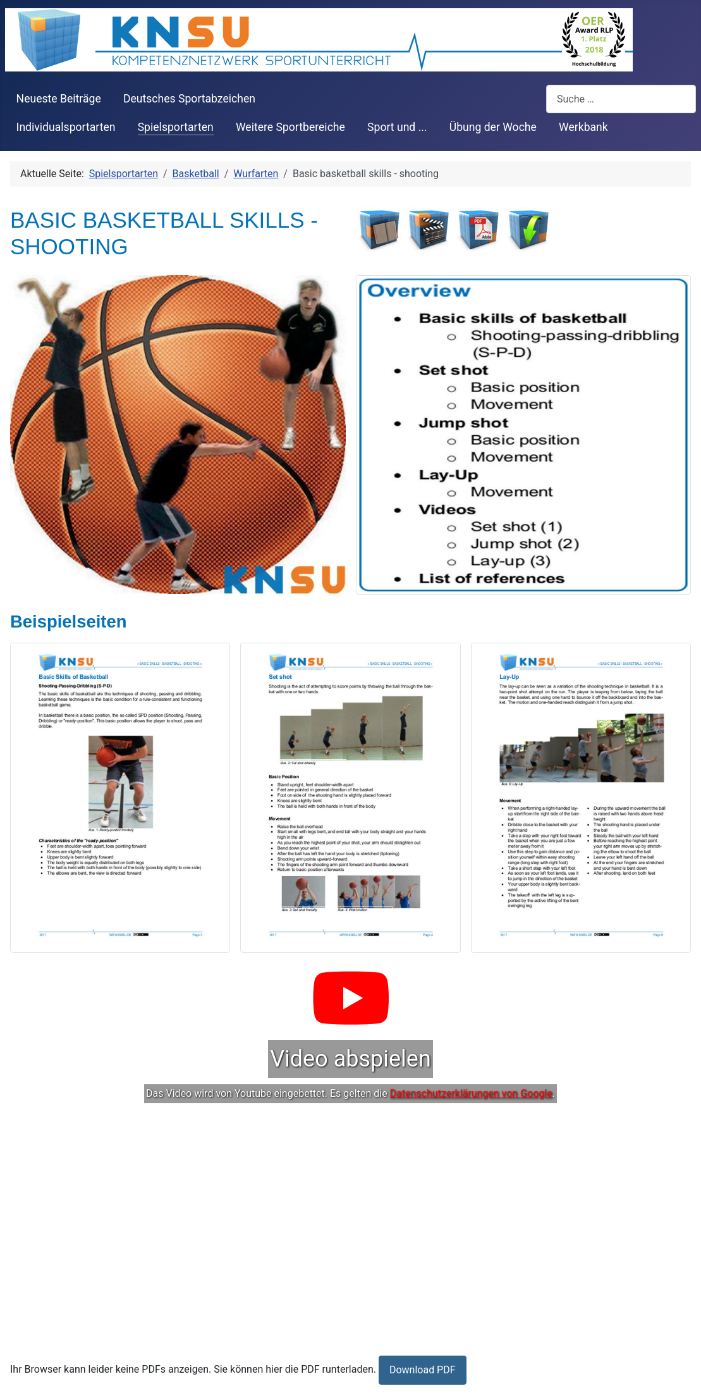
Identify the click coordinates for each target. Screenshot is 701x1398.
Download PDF (422, 1370)
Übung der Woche (493, 127)
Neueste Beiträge (58, 98)
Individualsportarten (66, 127)
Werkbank (583, 127)
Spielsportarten (176, 127)
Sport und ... (397, 127)
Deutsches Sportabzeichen (189, 98)
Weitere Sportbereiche (290, 127)
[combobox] (621, 99)
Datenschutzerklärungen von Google (471, 1093)
